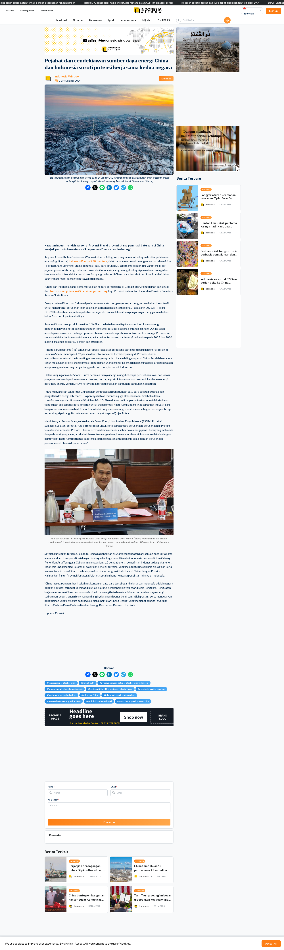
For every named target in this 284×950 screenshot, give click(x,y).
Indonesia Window (67, 76)
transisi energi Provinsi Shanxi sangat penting (79, 291)
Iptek (111, 20)
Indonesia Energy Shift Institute (88, 261)
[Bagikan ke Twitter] (95, 187)
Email (113, 786)
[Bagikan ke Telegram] (123, 187)
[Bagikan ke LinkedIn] (109, 187)
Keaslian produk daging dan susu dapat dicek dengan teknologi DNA (226, 2)
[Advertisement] (109, 217)
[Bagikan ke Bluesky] (116, 187)
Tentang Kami (27, 10)
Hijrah (146, 20)
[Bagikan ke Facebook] (88, 187)
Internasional (128, 20)
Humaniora (96, 20)
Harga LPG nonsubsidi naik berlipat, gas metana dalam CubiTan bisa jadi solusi (134, 2)
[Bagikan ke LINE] (102, 187)
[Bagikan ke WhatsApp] (130, 187)
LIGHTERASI (163, 20)
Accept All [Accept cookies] (271, 943)
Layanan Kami (46, 10)
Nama (51, 786)
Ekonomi (78, 20)
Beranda (10, 10)
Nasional (61, 20)
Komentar (53, 799)
